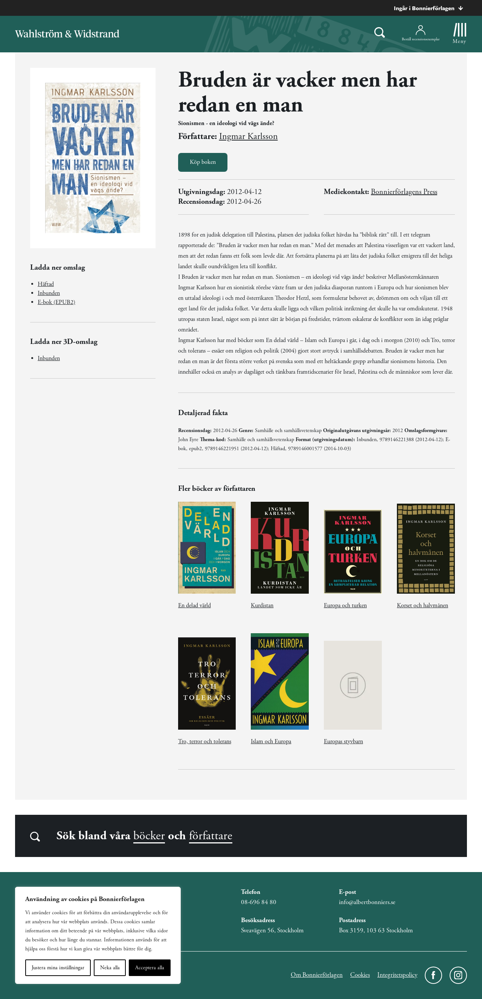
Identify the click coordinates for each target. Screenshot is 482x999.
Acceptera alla (149, 967)
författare (210, 835)
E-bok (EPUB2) (56, 302)
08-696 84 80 (258, 902)
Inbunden (49, 293)
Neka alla (110, 967)
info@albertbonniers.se (367, 902)
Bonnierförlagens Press (404, 192)
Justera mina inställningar (58, 967)
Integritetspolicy (397, 975)
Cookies (360, 975)
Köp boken (203, 162)
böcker (149, 835)
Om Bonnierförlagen (317, 975)
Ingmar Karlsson (248, 136)
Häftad (46, 284)
